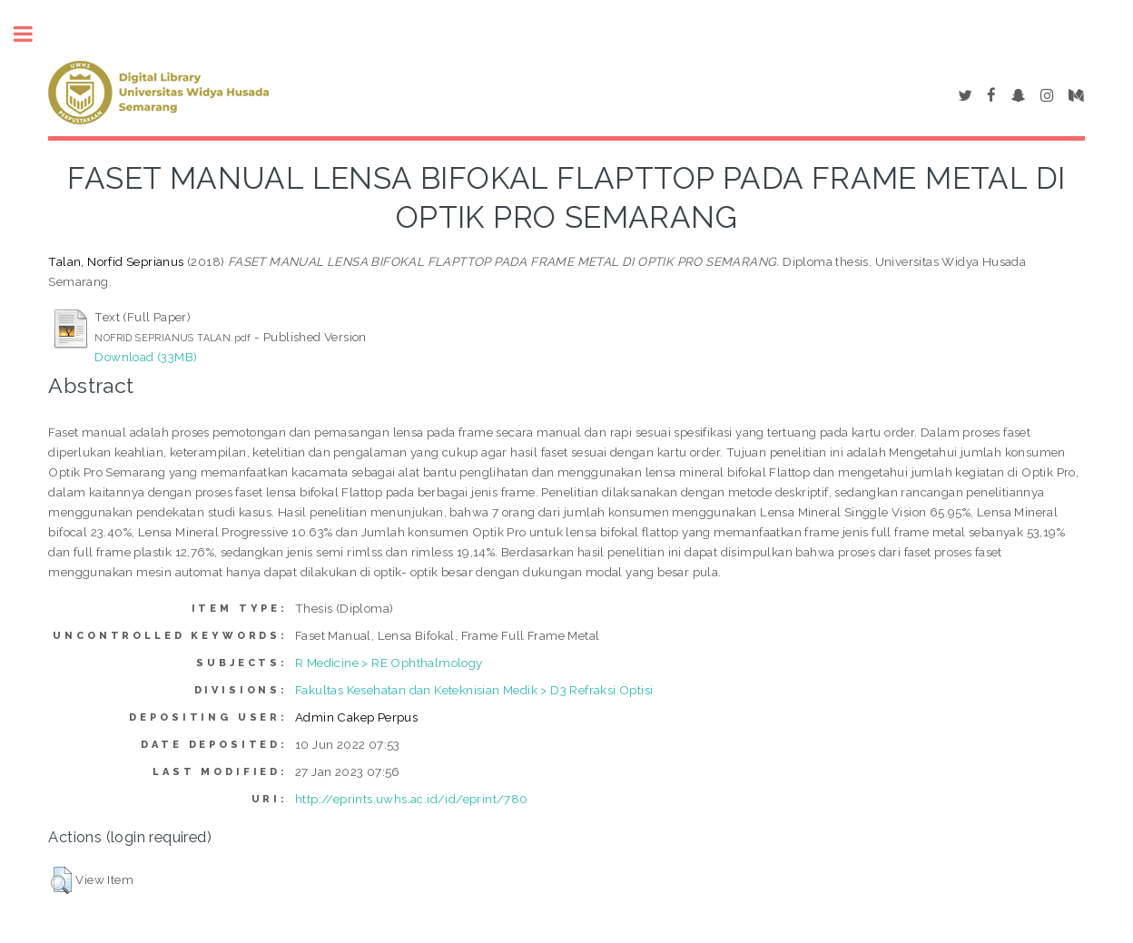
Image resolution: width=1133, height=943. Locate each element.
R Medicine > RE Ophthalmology (389, 662)
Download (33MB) (145, 356)
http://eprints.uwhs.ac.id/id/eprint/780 (411, 798)
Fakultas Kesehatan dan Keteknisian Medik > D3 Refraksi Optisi (474, 690)
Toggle (32, 34)
